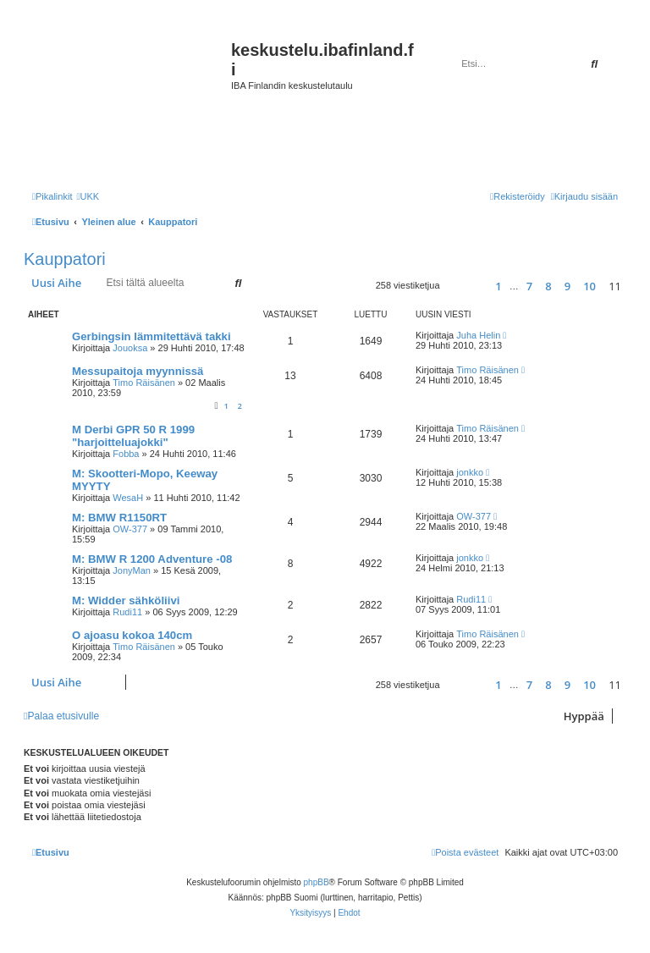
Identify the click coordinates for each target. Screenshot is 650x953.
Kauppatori (65, 259)
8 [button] (548, 286)
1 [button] (498, 286)
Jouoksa (130, 348)
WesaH (128, 498)
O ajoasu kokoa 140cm (132, 635)
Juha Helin (478, 335)
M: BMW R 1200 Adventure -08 (152, 559)
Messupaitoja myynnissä (137, 371)
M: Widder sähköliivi (125, 600)
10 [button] (589, 286)
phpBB (316, 882)
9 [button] (567, 286)
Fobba (126, 454)
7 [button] (529, 286)
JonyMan (132, 570)
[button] (460, 286)
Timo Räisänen (144, 382)
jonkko (469, 472)
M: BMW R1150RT (119, 517)
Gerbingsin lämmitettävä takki (151, 336)
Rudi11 (127, 612)
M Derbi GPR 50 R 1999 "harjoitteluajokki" (133, 436)
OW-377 (130, 529)
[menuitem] (87, 196)
